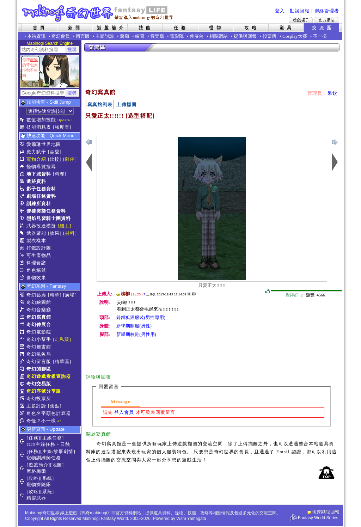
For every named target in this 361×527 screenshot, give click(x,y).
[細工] (65, 225)
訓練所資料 (38, 203)
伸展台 (196, 36)
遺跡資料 (36, 181)
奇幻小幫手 (38, 339)
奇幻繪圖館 (38, 302)
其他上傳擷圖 (189, 293)
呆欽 (333, 93)
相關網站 (218, 36)
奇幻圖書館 (38, 346)
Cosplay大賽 (294, 36)
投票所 (269, 36)
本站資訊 (36, 36)
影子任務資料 (41, 188)
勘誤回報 (300, 10)
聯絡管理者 (326, 10)
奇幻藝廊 (36, 295)
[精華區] (62, 361)
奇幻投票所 (38, 398)
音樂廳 (157, 36)
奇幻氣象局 (38, 354)
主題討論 (105, 36)
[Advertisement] (212, 70)
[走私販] (62, 339)
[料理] (60, 174)
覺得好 (267, 291)
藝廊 (124, 36)
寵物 (34, 59)
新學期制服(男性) (134, 326)
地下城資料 (38, 174)
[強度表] (62, 127)
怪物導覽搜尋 (41, 166)
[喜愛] (55, 151)
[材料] (70, 233)
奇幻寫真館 (38, 317)
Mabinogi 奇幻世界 (98, 13)
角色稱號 (36, 270)
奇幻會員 (60, 36)
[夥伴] (70, 159)
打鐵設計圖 (38, 248)
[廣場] (70, 295)
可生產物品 (38, 255)
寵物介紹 (36, 159)
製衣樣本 (36, 240)
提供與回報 (245, 36)
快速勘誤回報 (325, 512)
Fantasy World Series (318, 517)
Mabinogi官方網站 (326, 20)
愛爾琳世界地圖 (43, 144)
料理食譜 (36, 262)
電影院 (177, 36)
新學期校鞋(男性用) (136, 334)
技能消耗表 (38, 127)
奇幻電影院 (38, 332)
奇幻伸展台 (38, 324)
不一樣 (320, 36)
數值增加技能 (41, 119)
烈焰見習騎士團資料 (48, 218)
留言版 (83, 36)
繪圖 (139, 36)
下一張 (89, 142)
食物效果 (36, 277)
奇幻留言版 (38, 361)
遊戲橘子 (301, 20)
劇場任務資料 (41, 196)
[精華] (55, 295)
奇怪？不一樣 (41, 420)
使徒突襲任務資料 (46, 211)
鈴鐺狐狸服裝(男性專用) (140, 317)
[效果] (55, 233)
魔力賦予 (36, 151)
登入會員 (124, 412)
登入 (280, 10)
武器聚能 (36, 233)
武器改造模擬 (41, 225)
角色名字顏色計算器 (48, 413)
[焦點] (55, 406)
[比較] (55, 159)
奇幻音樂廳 (38, 309)
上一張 (335, 142)
